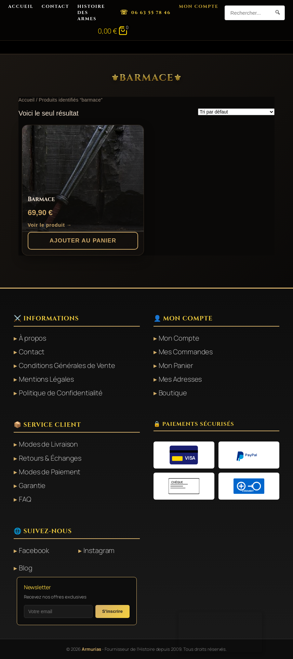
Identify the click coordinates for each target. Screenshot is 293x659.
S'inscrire (112, 611)
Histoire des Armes (91, 12)
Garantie (32, 485)
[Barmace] (83, 178)
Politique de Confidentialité (61, 392)
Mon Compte (198, 6)
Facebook (34, 550)
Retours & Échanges (50, 458)
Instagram (99, 550)
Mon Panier (176, 365)
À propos (32, 338)
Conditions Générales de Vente (67, 365)
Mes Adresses (180, 379)
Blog (25, 567)
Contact (55, 6)
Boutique (173, 392)
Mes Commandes (186, 351)
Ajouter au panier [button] (83, 240)
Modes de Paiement (49, 471)
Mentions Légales (46, 379)
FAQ (25, 499)
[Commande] (236, 111)
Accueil (21, 6)
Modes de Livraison (48, 444)
